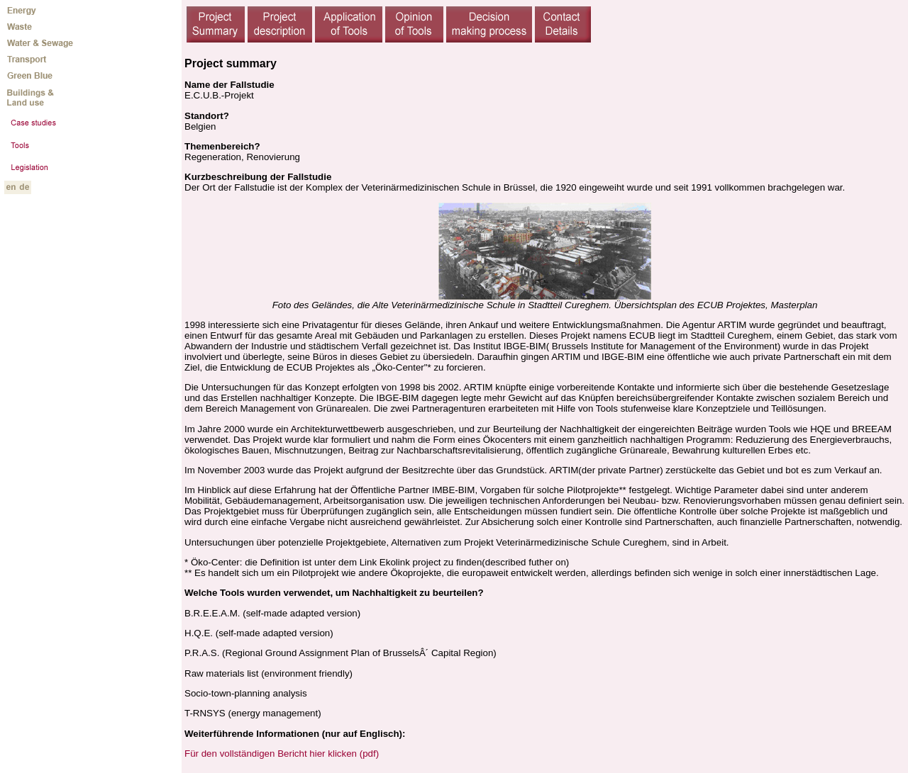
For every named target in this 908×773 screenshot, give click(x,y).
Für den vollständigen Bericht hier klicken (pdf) (281, 753)
